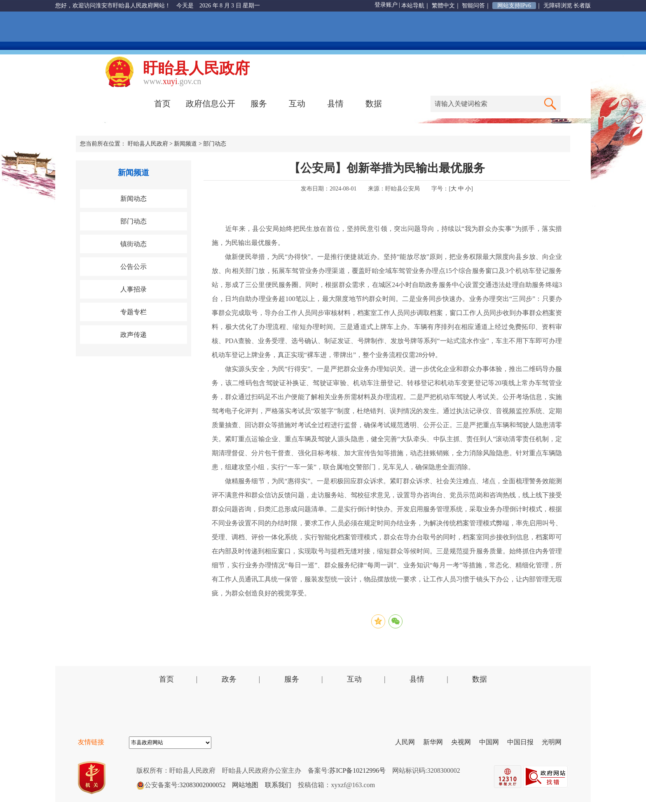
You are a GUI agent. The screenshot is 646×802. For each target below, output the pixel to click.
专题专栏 (133, 311)
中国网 (492, 742)
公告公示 (133, 266)
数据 (373, 103)
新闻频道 (185, 144)
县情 (335, 103)
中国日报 (523, 742)
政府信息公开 (210, 103)
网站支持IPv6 (514, 5)
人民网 (408, 742)
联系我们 (278, 784)
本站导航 (412, 5)
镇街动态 (133, 243)
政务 (229, 679)
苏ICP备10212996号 (357, 770)
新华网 (436, 742)
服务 (258, 103)
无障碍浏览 (557, 5)
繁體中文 (443, 5)
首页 (162, 103)
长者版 (582, 5)
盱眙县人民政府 (148, 144)
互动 (297, 103)
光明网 (555, 742)
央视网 (464, 742)
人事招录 (133, 289)
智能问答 (473, 5)
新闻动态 (133, 198)
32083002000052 (202, 784)
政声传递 (133, 334)
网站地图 (245, 784)
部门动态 (214, 144)
